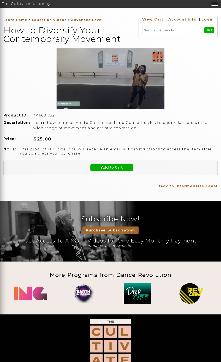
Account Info (182, 19)
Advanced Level (87, 20)
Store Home (15, 20)
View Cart (152, 19)
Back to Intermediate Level (188, 186)
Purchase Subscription (110, 230)
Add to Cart (112, 167)
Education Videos (49, 20)
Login (208, 19)
